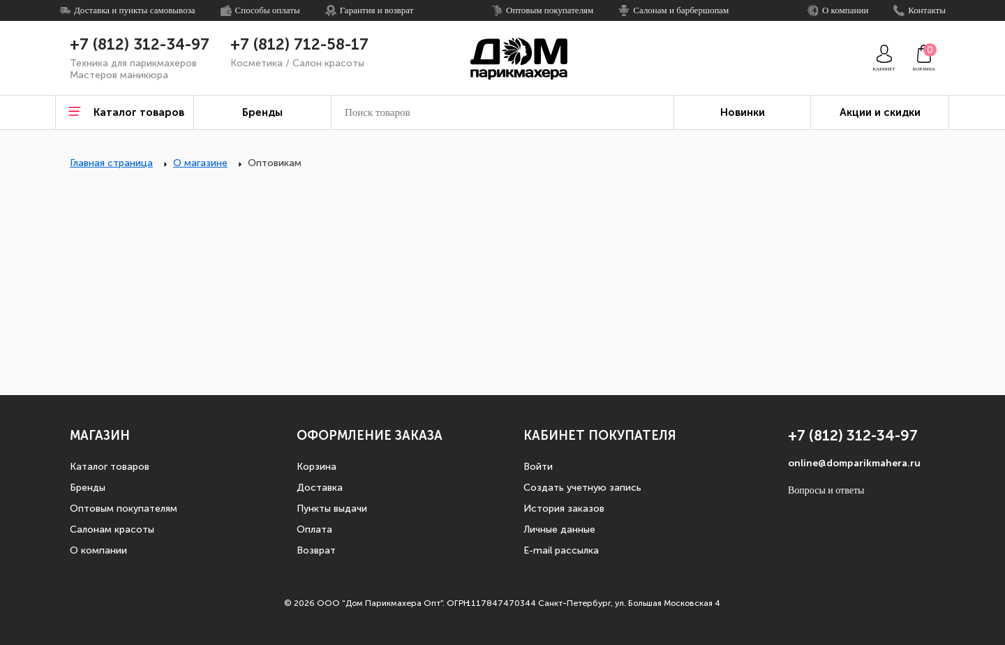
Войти (538, 467)
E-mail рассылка (561, 550)
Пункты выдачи (332, 508)
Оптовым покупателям (123, 508)
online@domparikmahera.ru (854, 463)
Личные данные (559, 529)
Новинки (742, 112)
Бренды (87, 488)
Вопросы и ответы (826, 490)
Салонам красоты (112, 529)
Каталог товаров (109, 467)
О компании (98, 550)
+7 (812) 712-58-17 (299, 45)
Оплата (314, 529)
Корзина (316, 467)
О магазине (200, 163)
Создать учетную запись (582, 488)
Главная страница (111, 163)
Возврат (316, 550)
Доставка (320, 488)
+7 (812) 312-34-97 (139, 45)
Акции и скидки (880, 112)
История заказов (563, 508)
